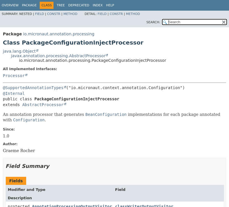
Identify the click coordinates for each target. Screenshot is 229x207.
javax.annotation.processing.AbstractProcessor (58, 55)
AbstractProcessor (42, 104)
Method (70, 14)
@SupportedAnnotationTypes (33, 87)
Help (110, 5)
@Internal (14, 93)
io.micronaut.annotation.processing (58, 34)
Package (29, 5)
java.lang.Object (19, 51)
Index (97, 5)
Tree (61, 5)
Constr (53, 14)
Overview (10, 5)
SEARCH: (153, 22)
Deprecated (78, 5)
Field (39, 14)
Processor (14, 75)
